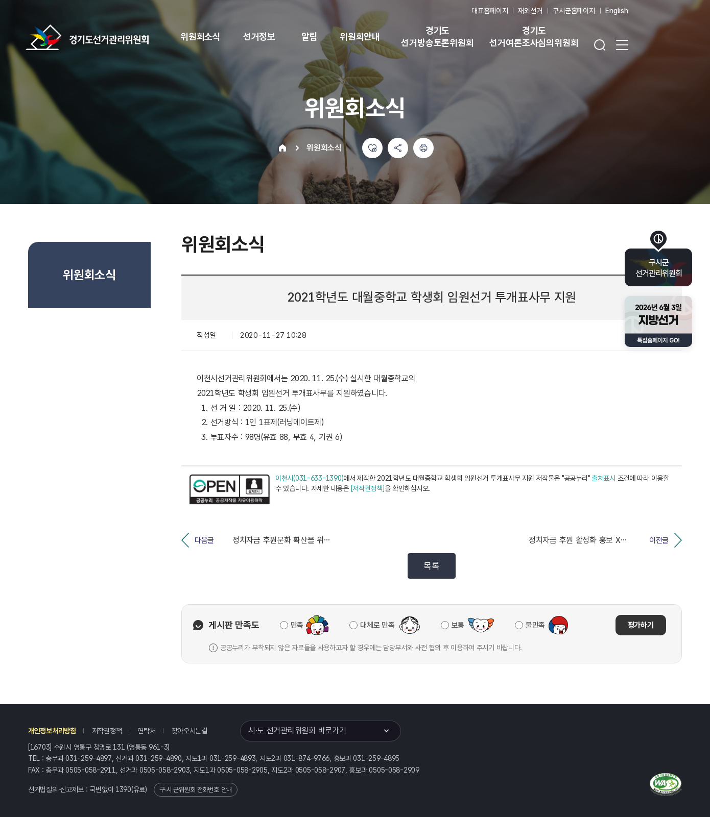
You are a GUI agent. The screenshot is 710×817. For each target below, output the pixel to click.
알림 (309, 36)
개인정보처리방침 (52, 731)
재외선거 (530, 11)
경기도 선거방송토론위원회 (437, 36)
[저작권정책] (368, 488)
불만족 (535, 625)
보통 (458, 625)
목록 (431, 565)
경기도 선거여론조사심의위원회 (533, 36)
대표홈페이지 (489, 11)
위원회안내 (360, 36)
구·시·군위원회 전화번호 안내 (195, 790)
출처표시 (603, 478)
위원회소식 (200, 36)
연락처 (146, 731)
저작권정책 (107, 731)
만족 (297, 625)
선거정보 (259, 36)
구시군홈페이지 (574, 11)
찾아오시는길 (189, 731)
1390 (123, 789)
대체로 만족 (377, 625)
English (616, 11)
